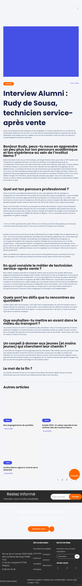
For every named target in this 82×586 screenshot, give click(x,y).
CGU (37, 582)
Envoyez (75, 497)
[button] (78, 8)
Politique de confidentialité (54, 580)
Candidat (37, 564)
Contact (46, 560)
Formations (37, 549)
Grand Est (37, 553)
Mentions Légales (34, 580)
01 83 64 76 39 (8, 569)
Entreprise (37, 569)
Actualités (47, 549)
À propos (46, 554)
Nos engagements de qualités (18, 425)
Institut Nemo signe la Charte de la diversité (20, 468)
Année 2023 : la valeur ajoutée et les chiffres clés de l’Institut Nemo (59, 426)
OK (77, 556)
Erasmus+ (37, 558)
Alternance (47, 565)
